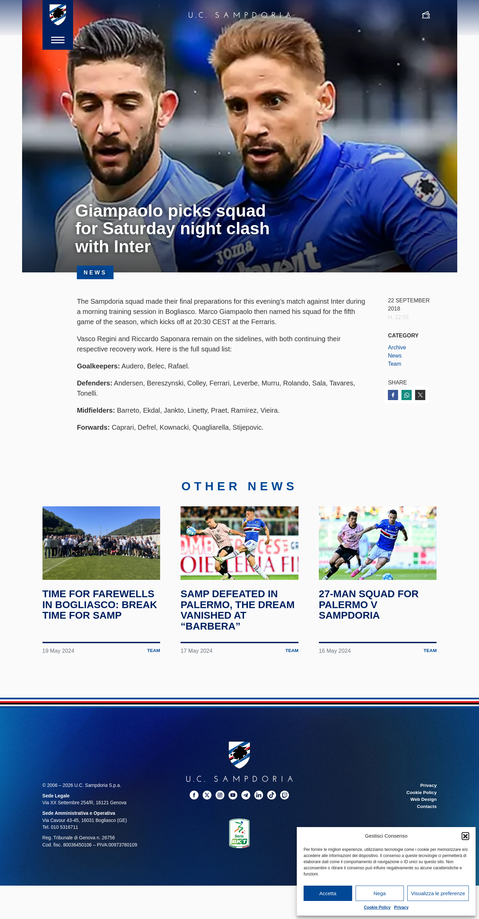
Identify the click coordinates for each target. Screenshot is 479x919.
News (395, 355)
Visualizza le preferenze (438, 893)
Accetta (327, 893)
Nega (380, 893)
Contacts (427, 806)
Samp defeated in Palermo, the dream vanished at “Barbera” (239, 610)
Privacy (401, 907)
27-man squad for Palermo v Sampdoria (370, 604)
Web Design (423, 799)
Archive (397, 347)
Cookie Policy (377, 907)
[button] (465, 836)
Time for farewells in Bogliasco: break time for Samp (101, 604)
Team (394, 364)
